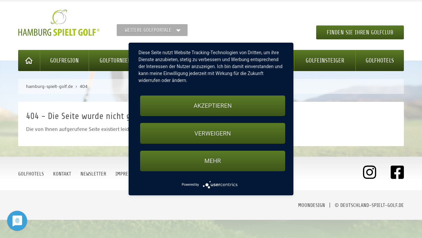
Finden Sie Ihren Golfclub (360, 32)
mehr (212, 160)
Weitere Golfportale (148, 30)
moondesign (311, 205)
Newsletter (93, 174)
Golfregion (64, 60)
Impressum (127, 174)
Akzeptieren (212, 105)
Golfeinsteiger (325, 60)
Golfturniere (117, 60)
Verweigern (213, 133)
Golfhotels (380, 60)
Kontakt (62, 174)
